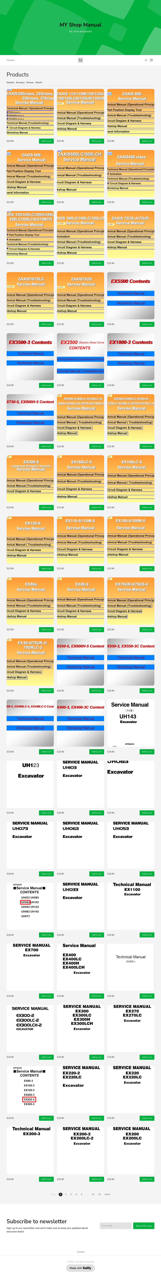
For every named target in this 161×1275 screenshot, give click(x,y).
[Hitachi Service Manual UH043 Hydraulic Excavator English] (30, 906)
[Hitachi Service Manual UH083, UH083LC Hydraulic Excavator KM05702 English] (130, 784)
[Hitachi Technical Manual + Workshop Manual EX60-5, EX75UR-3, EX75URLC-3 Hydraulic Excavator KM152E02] (30, 662)
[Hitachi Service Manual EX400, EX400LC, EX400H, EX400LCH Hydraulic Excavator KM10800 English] (80, 967)
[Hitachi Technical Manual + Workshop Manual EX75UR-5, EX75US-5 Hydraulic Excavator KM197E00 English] (130, 601)
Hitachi (38, 82)
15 (99, 1194)
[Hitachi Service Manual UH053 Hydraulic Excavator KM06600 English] (130, 845)
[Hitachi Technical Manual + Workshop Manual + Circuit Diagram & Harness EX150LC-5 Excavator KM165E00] (130, 478)
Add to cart (46, 141)
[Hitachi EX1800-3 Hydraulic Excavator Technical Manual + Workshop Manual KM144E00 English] (130, 356)
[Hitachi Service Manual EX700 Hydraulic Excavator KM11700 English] (30, 967)
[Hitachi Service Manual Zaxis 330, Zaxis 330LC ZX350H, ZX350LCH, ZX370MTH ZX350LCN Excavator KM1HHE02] (30, 234)
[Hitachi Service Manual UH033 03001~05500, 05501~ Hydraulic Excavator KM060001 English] (80, 906)
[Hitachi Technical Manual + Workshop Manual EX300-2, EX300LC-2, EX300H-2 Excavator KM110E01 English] (30, 1028)
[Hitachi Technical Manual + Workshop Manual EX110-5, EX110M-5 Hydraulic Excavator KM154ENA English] (80, 540)
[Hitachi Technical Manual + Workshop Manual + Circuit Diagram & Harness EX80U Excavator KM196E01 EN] (30, 601)
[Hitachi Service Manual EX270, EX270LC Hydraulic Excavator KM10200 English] (130, 1028)
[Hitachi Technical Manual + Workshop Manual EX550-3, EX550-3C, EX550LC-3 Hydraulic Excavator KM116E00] (130, 662)
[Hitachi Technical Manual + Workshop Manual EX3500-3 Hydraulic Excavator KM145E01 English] (30, 356)
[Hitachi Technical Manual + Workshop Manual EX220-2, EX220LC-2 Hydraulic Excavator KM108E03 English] (80, 1089)
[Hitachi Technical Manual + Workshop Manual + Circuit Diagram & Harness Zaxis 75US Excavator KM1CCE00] (80, 295)
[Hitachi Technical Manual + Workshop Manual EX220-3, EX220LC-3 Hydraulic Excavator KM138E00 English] (30, 1089)
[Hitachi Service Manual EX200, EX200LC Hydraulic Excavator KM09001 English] (130, 1150)
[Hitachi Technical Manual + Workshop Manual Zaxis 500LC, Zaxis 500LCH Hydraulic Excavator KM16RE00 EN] (80, 173)
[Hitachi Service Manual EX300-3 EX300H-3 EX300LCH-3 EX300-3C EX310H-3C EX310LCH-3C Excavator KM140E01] (130, 967)
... (87, 1194)
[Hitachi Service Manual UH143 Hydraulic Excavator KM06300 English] (130, 723)
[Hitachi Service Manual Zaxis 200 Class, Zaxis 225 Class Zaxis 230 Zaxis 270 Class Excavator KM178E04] (30, 112)
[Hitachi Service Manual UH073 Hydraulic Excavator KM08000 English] (30, 845)
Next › (108, 1194)
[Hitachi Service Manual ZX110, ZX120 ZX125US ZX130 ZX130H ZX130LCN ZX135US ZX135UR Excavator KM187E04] (80, 112)
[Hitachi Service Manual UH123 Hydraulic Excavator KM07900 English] (30, 784)
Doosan (30, 82)
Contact (10, 60)
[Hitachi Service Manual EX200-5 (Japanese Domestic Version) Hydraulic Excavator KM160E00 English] (30, 478)
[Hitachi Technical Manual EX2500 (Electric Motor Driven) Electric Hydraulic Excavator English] (80, 356)
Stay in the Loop (143, 1226)
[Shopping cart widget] (151, 60)
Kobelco (10, 82)
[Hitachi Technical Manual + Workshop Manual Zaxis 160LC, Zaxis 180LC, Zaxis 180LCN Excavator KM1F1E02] (80, 234)
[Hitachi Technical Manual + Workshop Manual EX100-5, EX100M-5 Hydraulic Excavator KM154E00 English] (130, 540)
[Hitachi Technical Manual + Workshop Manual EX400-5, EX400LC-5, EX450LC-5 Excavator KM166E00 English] (30, 723)
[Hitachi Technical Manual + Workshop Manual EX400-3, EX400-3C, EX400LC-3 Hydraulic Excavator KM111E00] (80, 723)
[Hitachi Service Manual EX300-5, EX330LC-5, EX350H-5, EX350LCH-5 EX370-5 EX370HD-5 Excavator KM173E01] (80, 417)
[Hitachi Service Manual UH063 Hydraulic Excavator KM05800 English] (80, 845)
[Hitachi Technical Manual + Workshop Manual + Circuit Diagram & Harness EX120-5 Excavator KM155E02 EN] (30, 540)
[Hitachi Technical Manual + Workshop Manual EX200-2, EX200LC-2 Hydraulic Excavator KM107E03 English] (80, 1150)
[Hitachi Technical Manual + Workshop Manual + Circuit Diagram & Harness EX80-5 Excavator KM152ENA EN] (80, 601)
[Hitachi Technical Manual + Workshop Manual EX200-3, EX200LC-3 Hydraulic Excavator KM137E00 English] (30, 1150)
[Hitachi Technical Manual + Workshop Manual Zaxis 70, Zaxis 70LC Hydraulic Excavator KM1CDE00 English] (30, 295)
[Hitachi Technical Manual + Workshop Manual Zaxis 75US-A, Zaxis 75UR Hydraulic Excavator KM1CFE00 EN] (130, 234)
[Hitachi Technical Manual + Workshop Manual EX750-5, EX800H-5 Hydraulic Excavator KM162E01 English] (30, 417)
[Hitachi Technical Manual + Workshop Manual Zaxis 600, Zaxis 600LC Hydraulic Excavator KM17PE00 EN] (30, 173)
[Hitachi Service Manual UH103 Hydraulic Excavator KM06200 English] (80, 784)
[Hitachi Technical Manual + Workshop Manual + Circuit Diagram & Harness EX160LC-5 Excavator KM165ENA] (80, 478)
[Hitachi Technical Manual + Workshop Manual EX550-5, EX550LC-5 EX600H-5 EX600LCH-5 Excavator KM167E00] (80, 662)
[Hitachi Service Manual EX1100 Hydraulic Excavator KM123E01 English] (130, 906)
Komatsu (20, 82)
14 (93, 1194)
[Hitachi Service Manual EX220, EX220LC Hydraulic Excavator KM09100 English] (130, 1089)
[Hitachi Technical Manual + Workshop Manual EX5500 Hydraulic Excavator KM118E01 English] (130, 295)
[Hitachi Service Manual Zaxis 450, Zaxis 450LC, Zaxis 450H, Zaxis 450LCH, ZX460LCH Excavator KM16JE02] (130, 173)
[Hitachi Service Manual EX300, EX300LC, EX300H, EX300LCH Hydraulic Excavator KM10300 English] (80, 1028)
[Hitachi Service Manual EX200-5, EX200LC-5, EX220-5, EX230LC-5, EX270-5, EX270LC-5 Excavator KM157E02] (130, 417)
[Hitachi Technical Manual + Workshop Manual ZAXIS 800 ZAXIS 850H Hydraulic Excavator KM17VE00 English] (130, 112)
